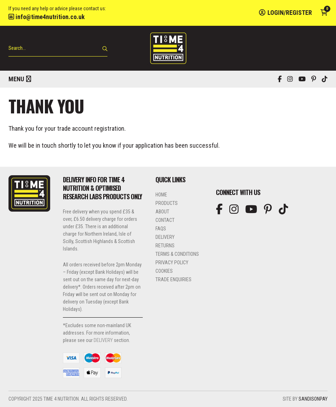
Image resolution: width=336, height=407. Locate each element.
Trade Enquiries (173, 279)
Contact (165, 220)
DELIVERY (103, 340)
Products (166, 203)
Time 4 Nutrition (168, 48)
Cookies (164, 271)
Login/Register (285, 12)
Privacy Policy (171, 262)
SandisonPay (313, 399)
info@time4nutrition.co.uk (46, 16)
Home (161, 194)
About (162, 211)
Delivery (165, 237)
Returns (165, 245)
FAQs (160, 228)
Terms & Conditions (177, 254)
